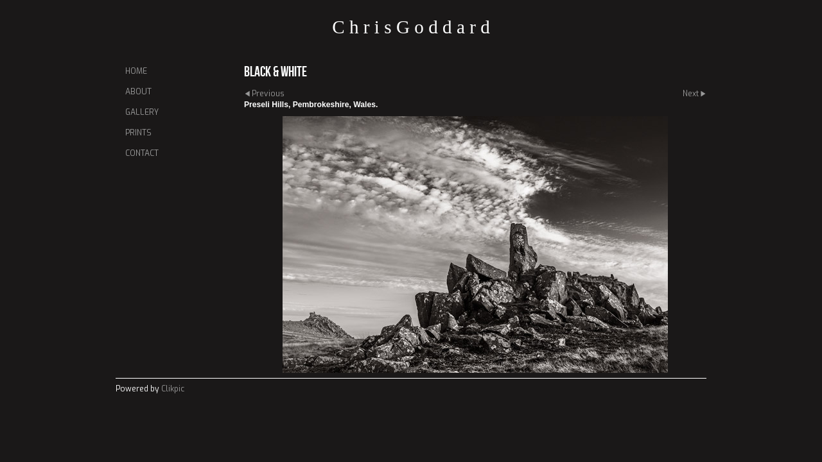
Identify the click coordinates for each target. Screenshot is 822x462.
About (138, 92)
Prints (138, 133)
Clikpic (172, 389)
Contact (142, 153)
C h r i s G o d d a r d (411, 27)
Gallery (142, 112)
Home (136, 71)
